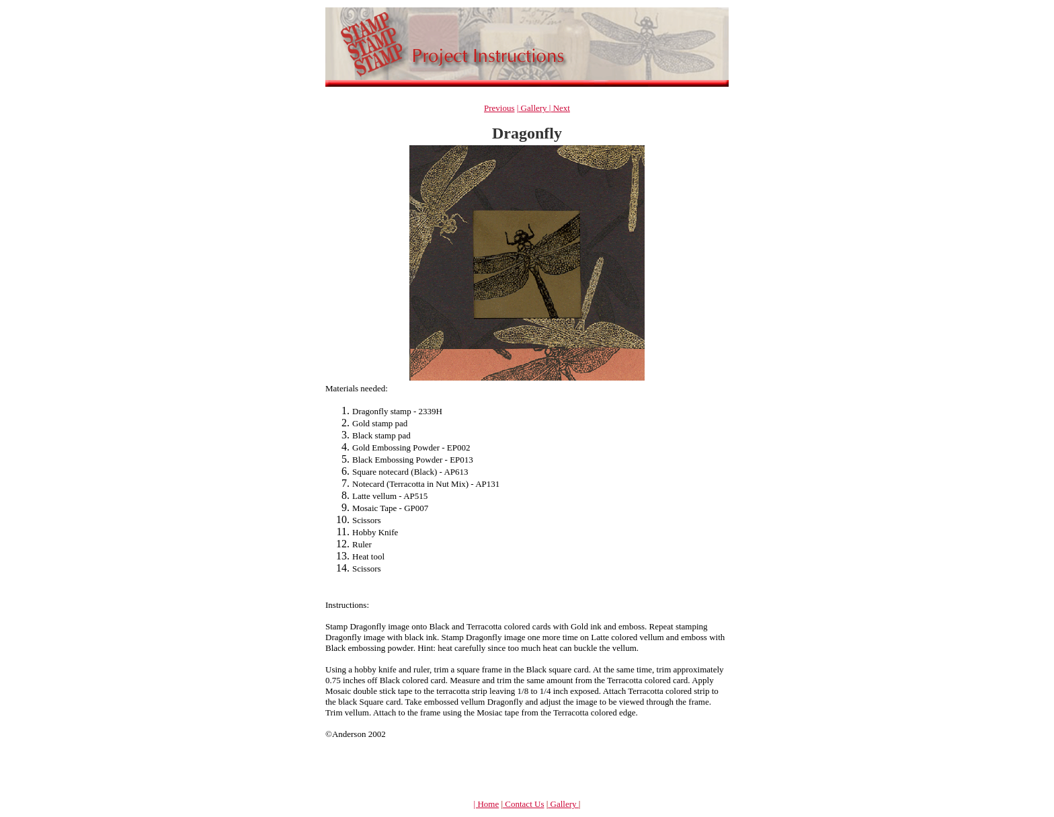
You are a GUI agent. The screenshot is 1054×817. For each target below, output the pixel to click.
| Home (486, 804)
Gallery (533, 108)
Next (560, 108)
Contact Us (523, 804)
